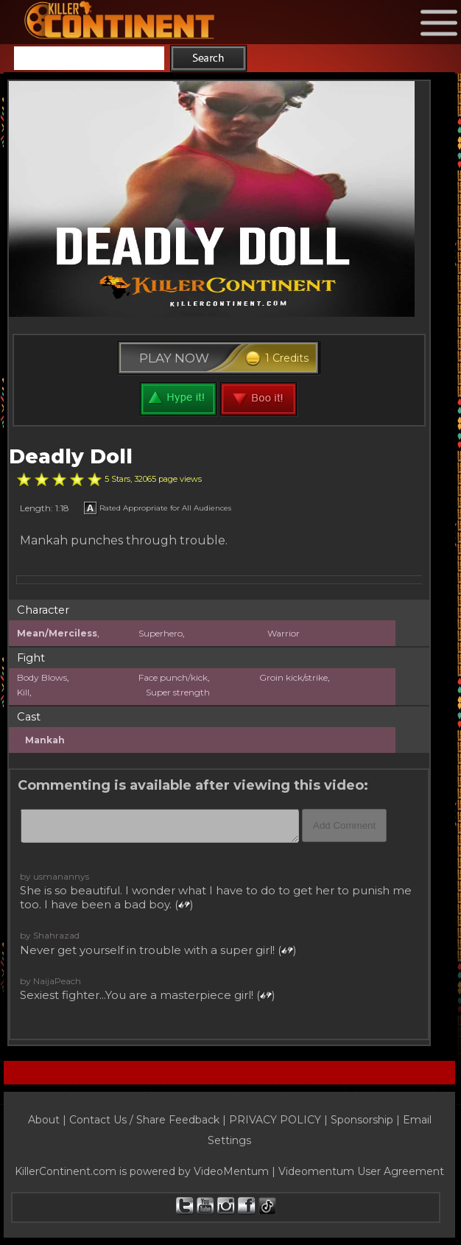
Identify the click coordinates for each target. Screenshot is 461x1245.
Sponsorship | (367, 1119)
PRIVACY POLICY (275, 1119)
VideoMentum (231, 1171)
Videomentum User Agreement (361, 1171)
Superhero (160, 633)
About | (48, 1119)
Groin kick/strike (293, 677)
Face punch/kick (173, 677)
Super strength (178, 692)
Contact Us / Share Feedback (144, 1119)
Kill (23, 692)
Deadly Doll (71, 456)
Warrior (283, 633)
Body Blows (42, 677)
